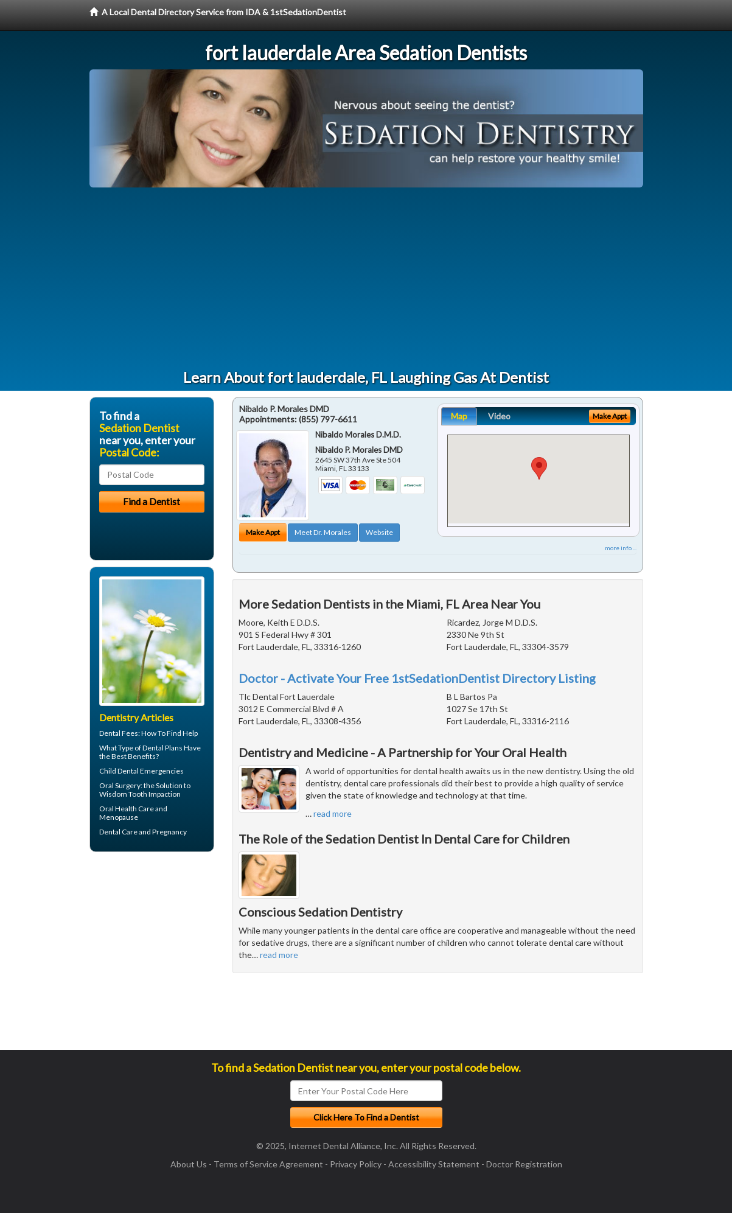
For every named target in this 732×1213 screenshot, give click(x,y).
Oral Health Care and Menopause (133, 813)
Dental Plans (162, 747)
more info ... (620, 547)
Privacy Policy (356, 1164)
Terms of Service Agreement (268, 1164)
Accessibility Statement (433, 1164)
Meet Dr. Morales (323, 532)
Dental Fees (118, 733)
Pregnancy (169, 831)
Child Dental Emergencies (141, 770)
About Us (188, 1164)
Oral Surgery (120, 785)
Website (379, 532)
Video (499, 416)
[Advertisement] (366, 279)
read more (332, 813)
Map (459, 416)
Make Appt (263, 532)
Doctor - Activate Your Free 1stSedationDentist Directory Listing (417, 678)
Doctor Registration (524, 1164)
